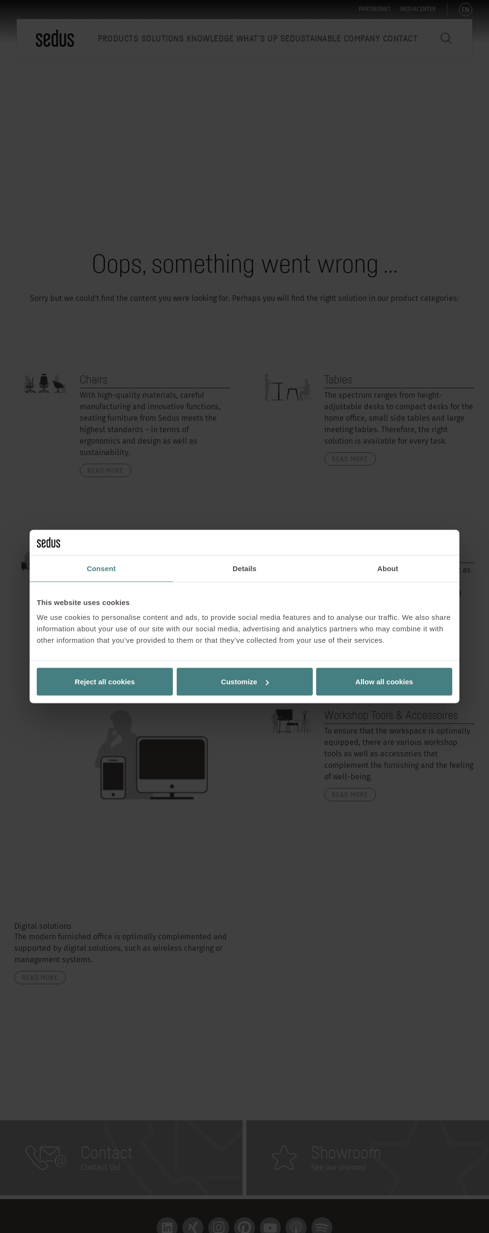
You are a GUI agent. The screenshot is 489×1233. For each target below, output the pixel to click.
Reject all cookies (105, 682)
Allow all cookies (384, 682)
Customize (245, 682)
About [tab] (387, 568)
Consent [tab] (101, 568)
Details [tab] (244, 568)
